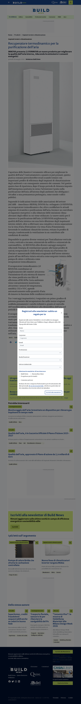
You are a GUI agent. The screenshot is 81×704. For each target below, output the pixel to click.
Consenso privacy (27, 380)
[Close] (61, 312)
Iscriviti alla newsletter (53, 392)
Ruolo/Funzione (24, 357)
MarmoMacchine (38, 374)
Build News (24, 374)
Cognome (22, 335)
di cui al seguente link (36, 386)
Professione (23, 350)
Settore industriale (25, 364)
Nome (21, 328)
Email (21, 342)
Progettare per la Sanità (29, 376)
